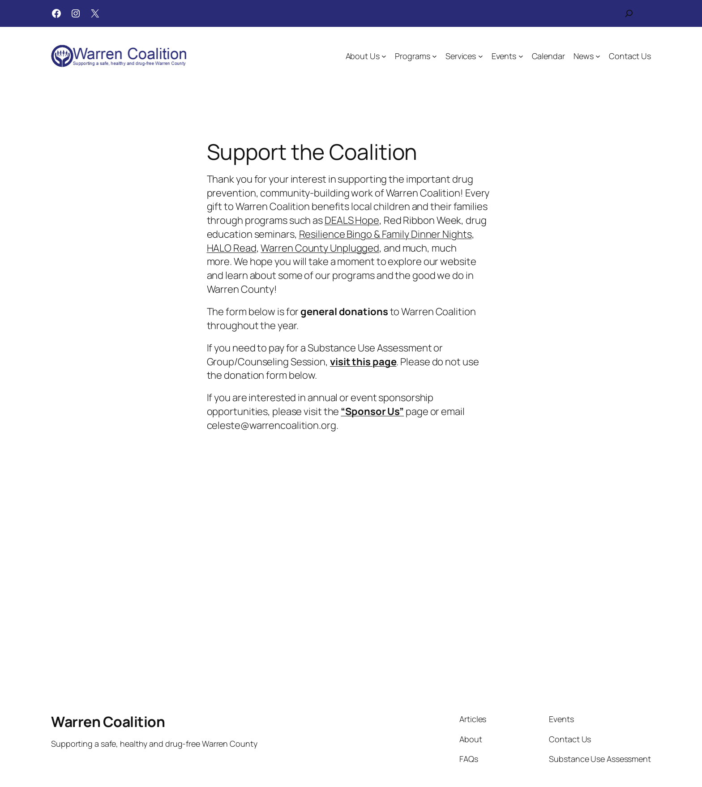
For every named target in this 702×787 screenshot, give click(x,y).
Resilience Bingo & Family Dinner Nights (385, 234)
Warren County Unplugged (320, 248)
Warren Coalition (108, 721)
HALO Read (232, 248)
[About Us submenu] (383, 56)
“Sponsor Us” (372, 411)
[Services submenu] (480, 56)
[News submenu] (597, 56)
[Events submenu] (520, 56)
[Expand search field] (629, 13)
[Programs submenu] (434, 56)
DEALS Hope (352, 220)
